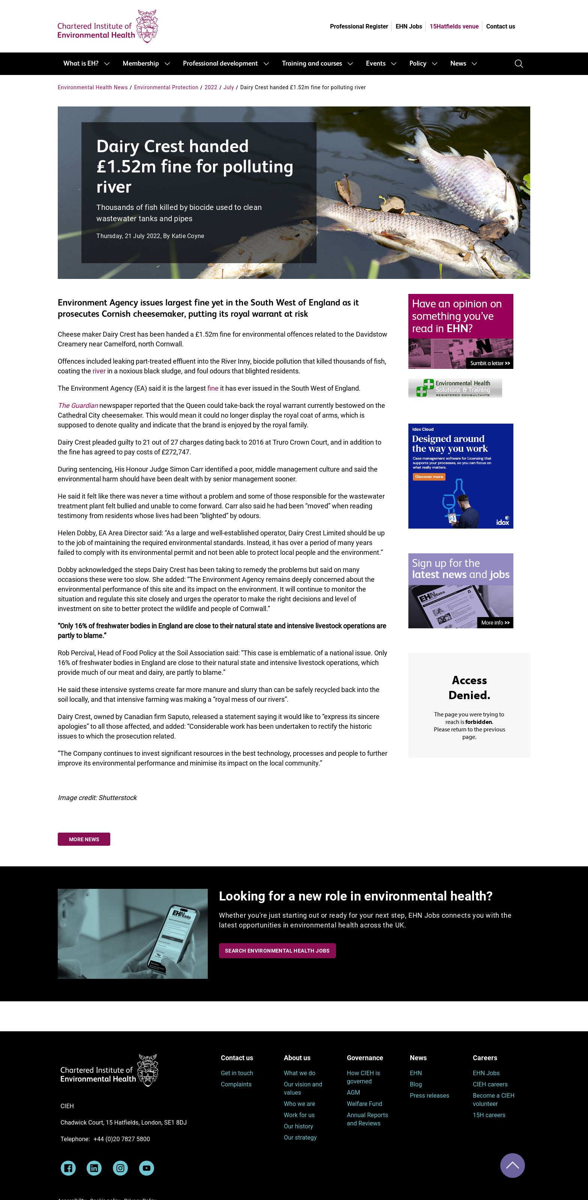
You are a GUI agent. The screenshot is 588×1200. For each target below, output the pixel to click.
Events (376, 63)
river (99, 371)
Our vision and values (303, 1088)
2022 (211, 87)
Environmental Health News (93, 87)
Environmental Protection (166, 87)
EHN (416, 1073)
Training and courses (312, 63)
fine (213, 388)
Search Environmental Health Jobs (277, 951)
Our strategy (300, 1137)
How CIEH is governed (363, 1077)
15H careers (489, 1115)
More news (84, 839)
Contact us (500, 26)
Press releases (429, 1095)
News (458, 63)
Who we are (299, 1103)
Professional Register (359, 26)
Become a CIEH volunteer (493, 1099)
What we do (299, 1073)
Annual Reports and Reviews (367, 1119)
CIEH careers (490, 1084)
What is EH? (81, 63)
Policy (418, 63)
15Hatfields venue (454, 26)
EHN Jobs (409, 26)
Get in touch (237, 1073)
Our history (298, 1126)
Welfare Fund (364, 1103)
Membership (141, 63)
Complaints (236, 1084)
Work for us (299, 1115)
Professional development (220, 63)
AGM (353, 1092)
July (229, 87)
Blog (416, 1084)
